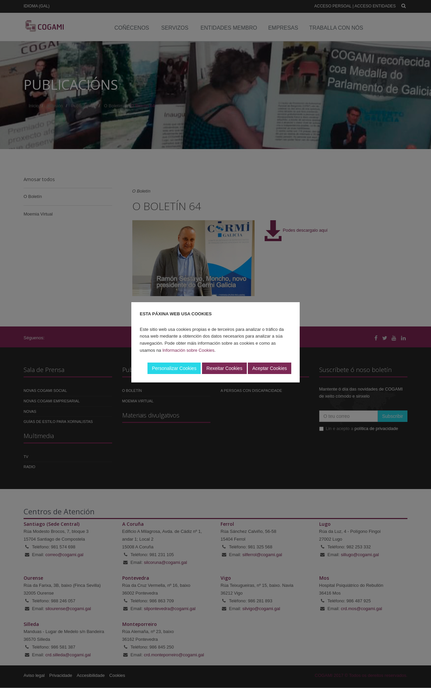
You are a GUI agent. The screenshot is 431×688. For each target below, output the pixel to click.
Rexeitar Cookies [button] (224, 368)
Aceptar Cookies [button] (269, 368)
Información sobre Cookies (188, 350)
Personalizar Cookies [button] (174, 368)
